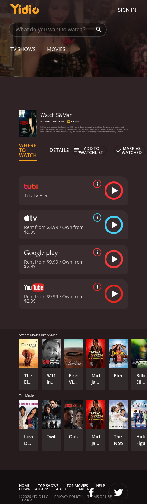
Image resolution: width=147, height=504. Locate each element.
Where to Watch (28, 150)
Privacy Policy (67, 496)
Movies (56, 49)
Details (59, 150)
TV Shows (22, 49)
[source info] (96, 184)
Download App (33, 489)
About (62, 489)
